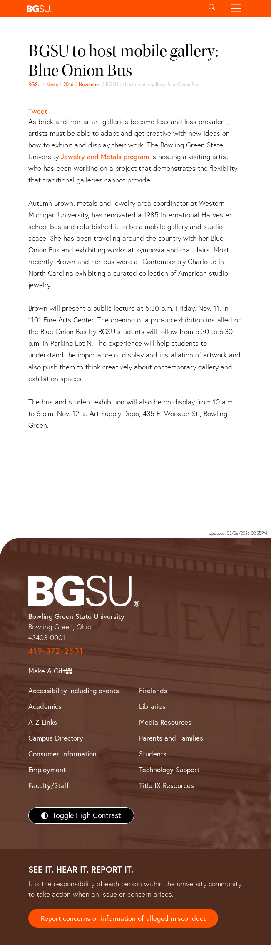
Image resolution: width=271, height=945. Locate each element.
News (52, 84)
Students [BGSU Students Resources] (153, 753)
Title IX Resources (166, 785)
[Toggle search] (212, 8)
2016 (68, 84)
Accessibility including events (73, 690)
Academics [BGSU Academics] (45, 706)
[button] (111, 8)
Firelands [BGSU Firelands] (153, 690)
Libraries (152, 706)
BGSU (34, 84)
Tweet (37, 111)
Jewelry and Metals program (105, 156)
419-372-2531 (55, 651)
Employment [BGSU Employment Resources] (47, 769)
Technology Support (169, 769)
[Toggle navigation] (236, 8)
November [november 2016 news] (89, 84)
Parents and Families (171, 737)
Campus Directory (55, 737)
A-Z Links (42, 722)
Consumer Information (62, 753)
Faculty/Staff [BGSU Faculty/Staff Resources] (48, 785)
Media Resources (165, 722)
